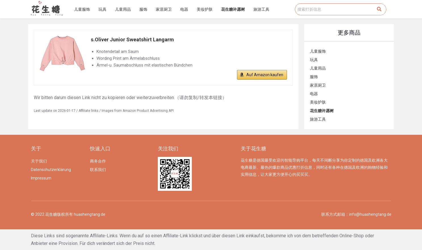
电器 (184, 9)
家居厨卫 (164, 9)
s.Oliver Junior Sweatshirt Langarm (132, 39)
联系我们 (98, 169)
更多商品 (349, 32)
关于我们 (39, 161)
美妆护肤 (205, 9)
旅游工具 (261, 9)
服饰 (143, 9)
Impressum (41, 178)
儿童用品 (123, 9)
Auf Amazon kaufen (264, 74)
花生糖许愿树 (233, 9)
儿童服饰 (82, 9)
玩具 (102, 9)
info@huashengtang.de (370, 214)
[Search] (379, 9)
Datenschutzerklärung (51, 169)
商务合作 (98, 161)
